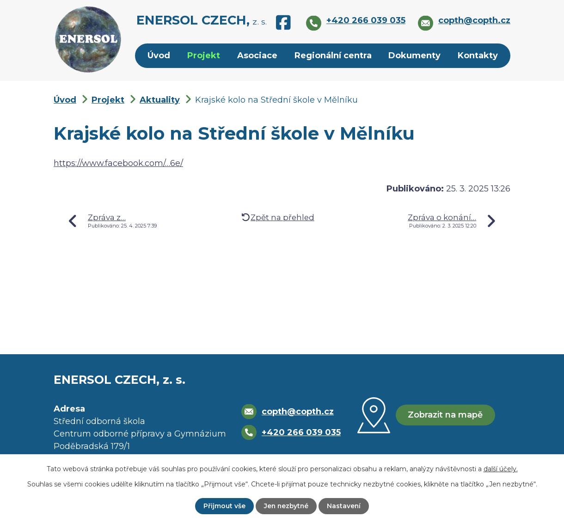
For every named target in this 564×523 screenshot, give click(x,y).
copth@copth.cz (298, 411)
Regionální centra (333, 55)
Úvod (158, 55)
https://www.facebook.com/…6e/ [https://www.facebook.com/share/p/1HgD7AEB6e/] (118, 163)
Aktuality (160, 100)
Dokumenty (414, 55)
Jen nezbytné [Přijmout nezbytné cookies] (286, 506)
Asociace (257, 55)
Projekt (203, 55)
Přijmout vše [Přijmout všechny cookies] (223, 506)
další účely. (501, 469)
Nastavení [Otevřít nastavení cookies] (345, 506)
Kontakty (478, 55)
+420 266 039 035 (301, 432)
